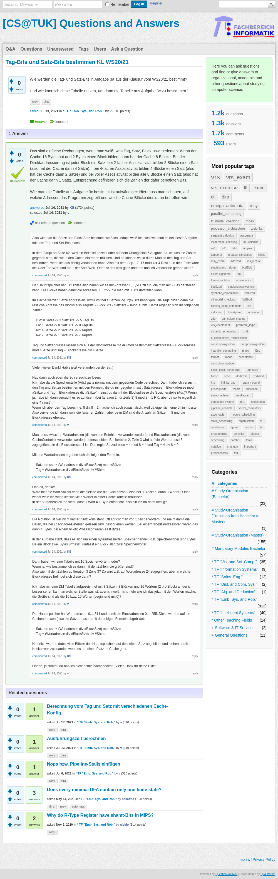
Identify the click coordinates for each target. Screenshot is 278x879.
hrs (213, 382)
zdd (213, 318)
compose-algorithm (253, 344)
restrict (249, 427)
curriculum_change (233, 318)
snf (249, 305)
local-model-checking (224, 242)
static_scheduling (221, 421)
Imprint (244, 859)
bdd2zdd (216, 286)
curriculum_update (222, 363)
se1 (213, 248)
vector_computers (249, 408)
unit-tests (252, 369)
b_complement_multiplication (229, 337)
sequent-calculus (222, 235)
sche (227, 376)
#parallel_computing (223, 350)
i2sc (257, 350)
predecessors (219, 453)
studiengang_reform (223, 267)
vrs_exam (238, 177)
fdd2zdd (250, 293)
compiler (239, 433)
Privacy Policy (264, 859)
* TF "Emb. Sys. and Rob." (234, 599)
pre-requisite (219, 389)
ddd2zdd (241, 376)
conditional (217, 427)
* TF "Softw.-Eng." (227, 577)
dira (225, 197)
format (215, 357)
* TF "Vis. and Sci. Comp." (234, 562)
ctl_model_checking (223, 299)
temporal (216, 254)
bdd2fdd (247, 267)
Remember (120, 4)
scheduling (217, 440)
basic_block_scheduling (225, 369)
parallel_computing (226, 214)
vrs (215, 177)
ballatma (128, 799)
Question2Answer (226, 874)
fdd (236, 453)
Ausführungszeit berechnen (76, 738)
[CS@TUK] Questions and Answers (91, 23)
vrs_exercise (224, 187)
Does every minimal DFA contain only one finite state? (104, 789)
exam (259, 187)
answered (37, 208)
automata (246, 235)
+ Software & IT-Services (233, 627)
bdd (234, 248)
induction (216, 312)
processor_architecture (228, 228)
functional (252, 389)
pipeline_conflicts (221, 408)
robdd (228, 357)
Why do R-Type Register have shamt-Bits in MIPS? (100, 815)
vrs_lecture (254, 261)
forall (249, 440)
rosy (254, 205)
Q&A (11, 49)
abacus (254, 433)
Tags (84, 49)
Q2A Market (267, 874)
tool (239, 273)
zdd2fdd (236, 261)
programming (219, 433)
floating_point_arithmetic (226, 305)
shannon (232, 446)
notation (216, 446)
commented (39, 275)
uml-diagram (242, 395)
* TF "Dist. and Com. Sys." (234, 584)
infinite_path (228, 382)
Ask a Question (127, 49)
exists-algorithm (220, 273)
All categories (224, 483)
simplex (247, 248)
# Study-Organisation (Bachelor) (230, 494)
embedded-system (222, 401)
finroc (214, 376)
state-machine (220, 395)
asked (34, 111)
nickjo (124, 824)
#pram (235, 427)
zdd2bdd (258, 376)
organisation (246, 421)
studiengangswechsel (241, 286)
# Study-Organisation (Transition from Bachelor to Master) (235, 516)
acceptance (246, 357)
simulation (254, 312)
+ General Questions (229, 635)
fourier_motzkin (220, 280)
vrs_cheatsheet (220, 325)
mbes (250, 221)
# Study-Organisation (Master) (238, 535)
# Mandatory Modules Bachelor (238, 548)
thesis (236, 389)
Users (100, 49)
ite (261, 427)
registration (258, 401)
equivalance (243, 280)
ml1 (242, 401)
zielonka (256, 228)
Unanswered (60, 49)
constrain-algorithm (223, 344)
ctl (213, 197)
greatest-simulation (240, 254)
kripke (261, 254)
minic (245, 350)
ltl (245, 187)
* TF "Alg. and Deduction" (233, 592)
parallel (235, 440)
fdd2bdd (247, 299)
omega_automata (227, 205)
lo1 (262, 421)
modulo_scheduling (243, 414)
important (250, 446)
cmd (245, 331)
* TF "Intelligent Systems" (233, 612)
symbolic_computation (225, 293)
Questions (31, 49)
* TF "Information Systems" (235, 569)
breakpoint (235, 312)
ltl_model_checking (225, 221)
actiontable (217, 414)
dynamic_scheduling (223, 331)
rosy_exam (218, 261)
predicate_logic (245, 325)
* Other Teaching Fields (232, 620)
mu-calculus (251, 242)
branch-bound (251, 382)
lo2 (223, 248)
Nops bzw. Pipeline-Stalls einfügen (83, 764)
